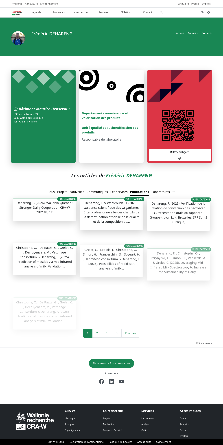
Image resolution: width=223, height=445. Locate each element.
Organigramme (72, 430)
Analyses (145, 424)
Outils (144, 430)
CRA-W (124, 12)
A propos (69, 424)
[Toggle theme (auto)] (208, 12)
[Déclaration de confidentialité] (86, 442)
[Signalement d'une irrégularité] (163, 442)
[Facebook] (101, 381)
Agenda (36, 12)
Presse (195, 3)
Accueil (180, 33)
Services (103, 12)
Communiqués (97, 192)
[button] (173, 192)
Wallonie (17, 3)
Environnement (49, 3)
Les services (118, 192)
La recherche (80, 12)
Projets (62, 192)
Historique (70, 418)
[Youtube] (121, 381)
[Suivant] (116, 333)
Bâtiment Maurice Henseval (44, 108)
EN (202, 12)
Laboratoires (160, 192)
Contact (147, 12)
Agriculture (31, 3)
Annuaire (183, 3)
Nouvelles (59, 12)
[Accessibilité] (144, 442)
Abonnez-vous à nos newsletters (111, 363)
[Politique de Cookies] (120, 442)
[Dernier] (130, 333)
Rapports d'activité (112, 430)
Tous (51, 192)
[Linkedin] (111, 381)
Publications (139, 192)
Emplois (206, 3)
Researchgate (179, 152)
